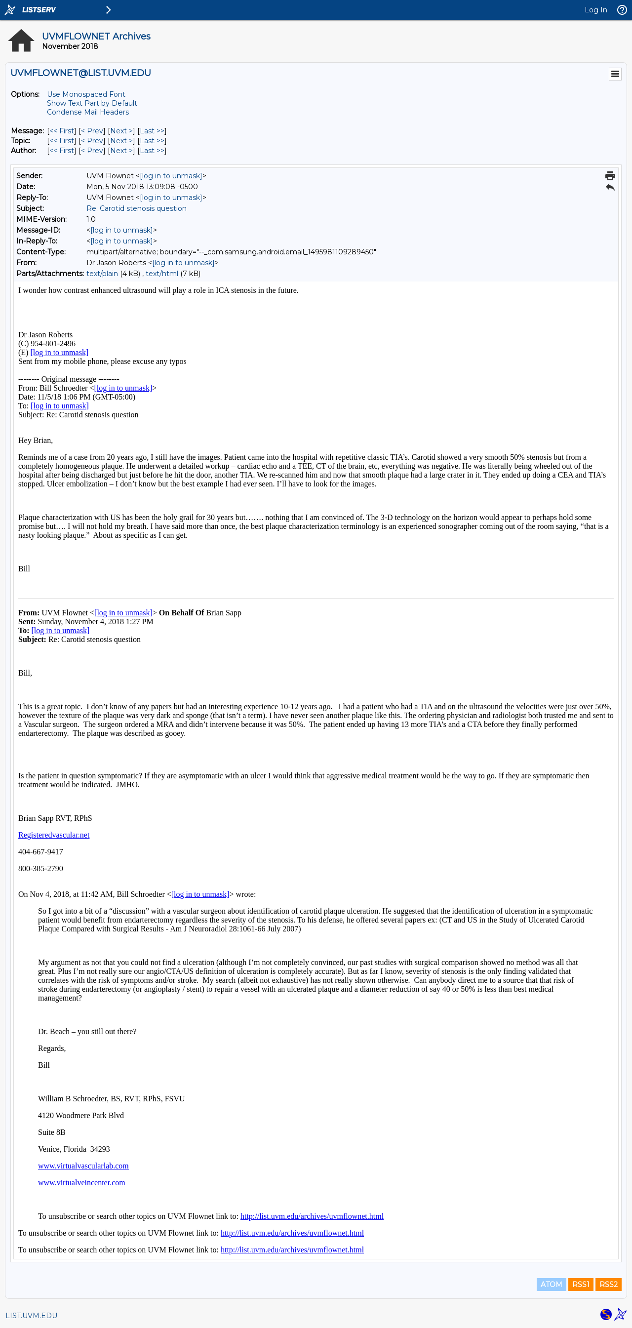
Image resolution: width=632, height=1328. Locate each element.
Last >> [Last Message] (152, 130)
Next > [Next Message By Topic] (121, 140)
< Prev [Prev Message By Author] (92, 150)
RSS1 (581, 1284)
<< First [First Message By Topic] (61, 140)
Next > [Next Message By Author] (121, 150)
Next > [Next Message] (121, 130)
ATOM (551, 1284)
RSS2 (608, 1284)
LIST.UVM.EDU (31, 1315)
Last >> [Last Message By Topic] (152, 140)
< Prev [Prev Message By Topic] (92, 140)
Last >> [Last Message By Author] (152, 150)
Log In (596, 9)
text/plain (102, 273)
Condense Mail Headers (88, 112)
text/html (162, 273)
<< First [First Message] (61, 130)
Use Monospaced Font (86, 94)
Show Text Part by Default (92, 103)
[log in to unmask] (171, 175)
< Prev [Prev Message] (92, 130)
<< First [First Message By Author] (61, 150)
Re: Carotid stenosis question (136, 208)
